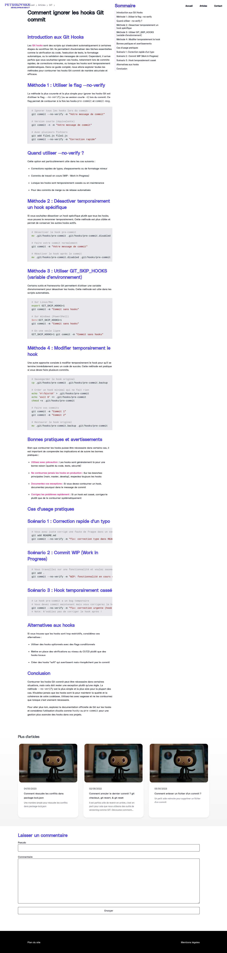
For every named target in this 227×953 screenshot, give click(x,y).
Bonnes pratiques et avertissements (134, 43)
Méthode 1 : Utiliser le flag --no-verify (134, 16)
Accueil (188, 6)
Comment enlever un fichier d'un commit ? (178, 793)
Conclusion (122, 68)
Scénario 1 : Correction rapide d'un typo (135, 52)
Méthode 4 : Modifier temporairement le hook (138, 39)
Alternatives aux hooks (128, 64)
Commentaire (109, 879)
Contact (218, 6)
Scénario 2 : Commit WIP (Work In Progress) (137, 56)
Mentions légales (190, 942)
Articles (203, 6)
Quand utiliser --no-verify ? (129, 21)
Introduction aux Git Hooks (130, 12)
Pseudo (109, 846)
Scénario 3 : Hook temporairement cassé (136, 60)
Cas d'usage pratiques (127, 47)
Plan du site (33, 942)
